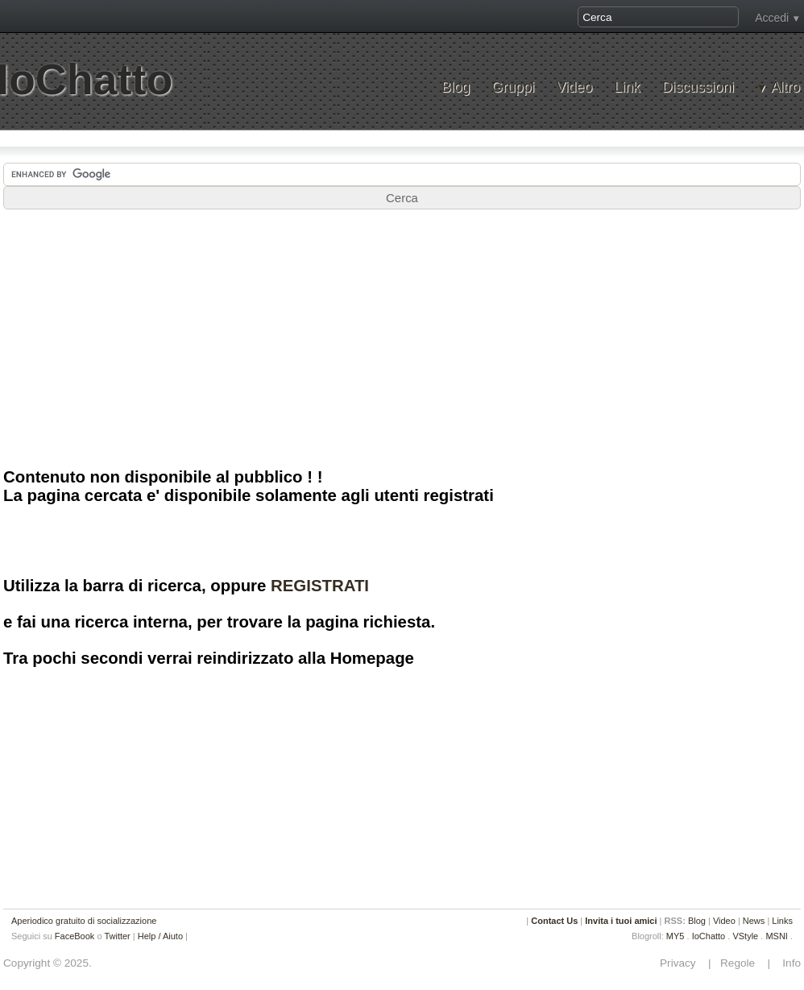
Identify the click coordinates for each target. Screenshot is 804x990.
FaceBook (75, 936)
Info (787, 963)
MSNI (776, 936)
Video (574, 87)
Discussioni (698, 87)
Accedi (772, 17)
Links (782, 921)
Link (627, 87)
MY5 (675, 936)
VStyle (745, 936)
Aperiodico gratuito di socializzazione (83, 921)
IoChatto (709, 936)
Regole (739, 963)
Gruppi (512, 87)
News (754, 921)
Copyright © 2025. (47, 963)
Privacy (682, 963)
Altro (785, 87)
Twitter (117, 936)
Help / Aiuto (160, 936)
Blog (455, 87)
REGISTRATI (320, 585)
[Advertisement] (402, 337)
